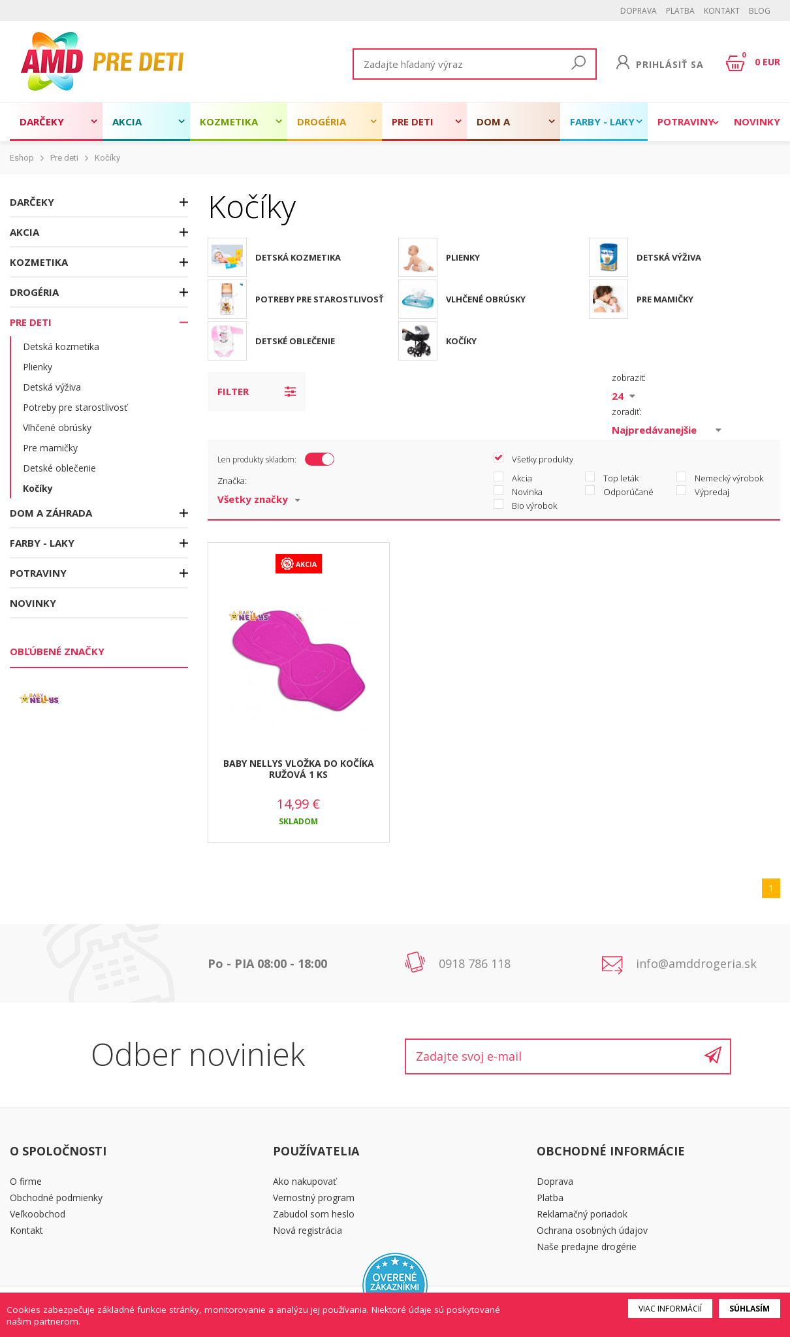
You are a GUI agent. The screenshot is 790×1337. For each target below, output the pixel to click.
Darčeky (42, 121)
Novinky (757, 121)
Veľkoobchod (37, 1214)
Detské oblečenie (59, 468)
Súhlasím (749, 1308)
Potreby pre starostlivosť (75, 407)
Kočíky (107, 158)
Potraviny (685, 121)
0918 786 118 (475, 963)
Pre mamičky (50, 448)
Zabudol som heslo (314, 1214)
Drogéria (321, 121)
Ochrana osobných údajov (592, 1230)
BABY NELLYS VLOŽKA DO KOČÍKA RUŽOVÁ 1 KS (298, 769)
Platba (680, 10)
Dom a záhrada (500, 128)
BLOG (759, 10)
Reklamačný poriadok (582, 1214)
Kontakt (722, 10)
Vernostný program (314, 1197)
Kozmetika (229, 121)
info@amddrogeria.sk (696, 963)
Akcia (127, 121)
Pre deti (413, 121)
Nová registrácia (307, 1230)
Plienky (37, 367)
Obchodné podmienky (56, 1197)
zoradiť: (626, 411)
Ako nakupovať (304, 1181)
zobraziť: (629, 377)
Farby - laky (602, 121)
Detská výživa (52, 387)
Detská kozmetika (61, 346)
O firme (26, 1181)
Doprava (638, 10)
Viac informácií (670, 1308)
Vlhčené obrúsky (57, 427)
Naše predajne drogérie (587, 1246)
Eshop (22, 158)
